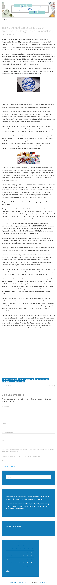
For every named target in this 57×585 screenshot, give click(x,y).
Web (3, 440)
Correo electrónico (8, 432)
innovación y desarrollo (27, 379)
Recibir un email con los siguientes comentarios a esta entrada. (22, 456)
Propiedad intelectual (18, 381)
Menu (5, 20)
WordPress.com (43, 582)
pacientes (6, 381)
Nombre (4, 423)
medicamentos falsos (42, 379)
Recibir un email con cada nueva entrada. (15, 461)
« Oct (7, 571)
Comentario (6, 406)
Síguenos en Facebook (13, 526)
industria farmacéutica (10, 379)
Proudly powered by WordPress (17, 582)
